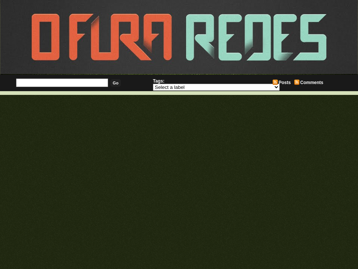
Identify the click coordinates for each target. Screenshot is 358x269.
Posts (285, 82)
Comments (311, 82)
